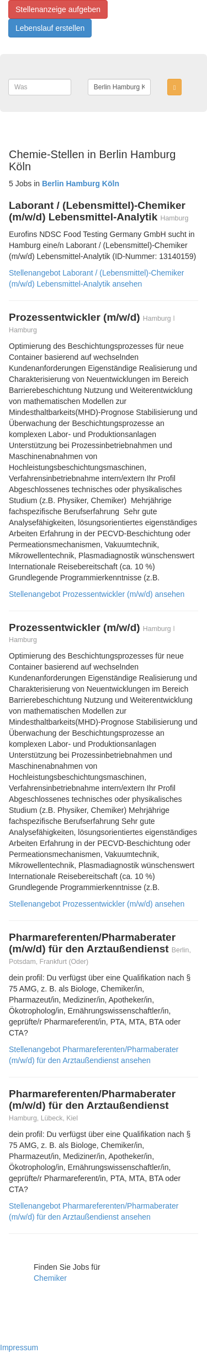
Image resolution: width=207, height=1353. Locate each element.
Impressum (19, 1347)
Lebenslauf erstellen (49, 28)
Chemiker (50, 1278)
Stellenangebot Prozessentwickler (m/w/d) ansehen (96, 594)
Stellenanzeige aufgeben (57, 9)
